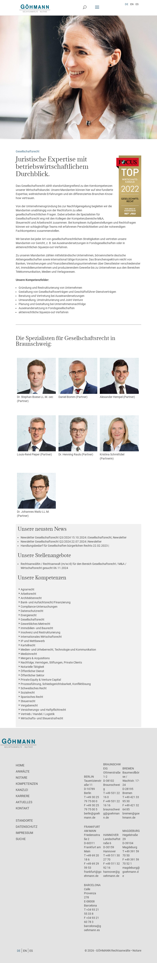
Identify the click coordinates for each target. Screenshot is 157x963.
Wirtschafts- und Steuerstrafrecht (42, 718)
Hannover (111, 835)
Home (20, 765)
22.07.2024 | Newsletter (61, 541)
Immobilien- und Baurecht (37, 628)
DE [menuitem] (126, 4)
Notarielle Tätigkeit (32, 666)
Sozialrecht (28, 692)
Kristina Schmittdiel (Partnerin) (119, 437)
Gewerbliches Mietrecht (35, 623)
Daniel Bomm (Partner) (77, 378)
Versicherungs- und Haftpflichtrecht (43, 709)
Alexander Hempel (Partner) (119, 378)
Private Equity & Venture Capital (41, 679)
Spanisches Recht (32, 696)
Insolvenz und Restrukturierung (40, 632)
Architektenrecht (31, 598)
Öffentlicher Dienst (32, 671)
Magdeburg (131, 830)
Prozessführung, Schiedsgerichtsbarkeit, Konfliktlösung (56, 684)
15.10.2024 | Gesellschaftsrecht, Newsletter (74, 537)
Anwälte (23, 771)
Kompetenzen (27, 784)
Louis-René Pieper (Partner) (36, 435)
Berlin (89, 776)
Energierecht (29, 615)
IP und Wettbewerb (33, 641)
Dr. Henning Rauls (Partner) (77, 435)
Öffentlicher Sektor (32, 675)
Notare (21, 777)
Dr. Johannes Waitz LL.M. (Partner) (36, 495)
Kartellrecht (28, 645)
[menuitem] (126, 4)
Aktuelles (24, 802)
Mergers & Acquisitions (35, 658)
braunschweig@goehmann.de (111, 813)
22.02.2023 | (65, 545)
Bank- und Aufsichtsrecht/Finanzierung (46, 602)
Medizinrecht (29, 654)
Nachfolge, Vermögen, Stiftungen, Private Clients (51, 662)
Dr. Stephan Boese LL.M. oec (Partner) (36, 380)
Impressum (24, 833)
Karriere (23, 796)
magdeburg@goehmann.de (131, 871)
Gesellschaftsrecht (32, 619)
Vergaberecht (29, 705)
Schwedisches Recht (34, 688)
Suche (21, 839)
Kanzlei (22, 790)
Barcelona (92, 885)
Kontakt (22, 808)
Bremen (128, 768)
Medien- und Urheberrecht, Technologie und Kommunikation (58, 649)
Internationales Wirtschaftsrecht (41, 636)
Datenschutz (26, 827)
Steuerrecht (28, 701)
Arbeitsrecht (28, 593)
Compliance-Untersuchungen (39, 606)
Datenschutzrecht (32, 611)
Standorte (24, 820)
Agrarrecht (27, 589)
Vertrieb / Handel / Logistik (38, 714)
